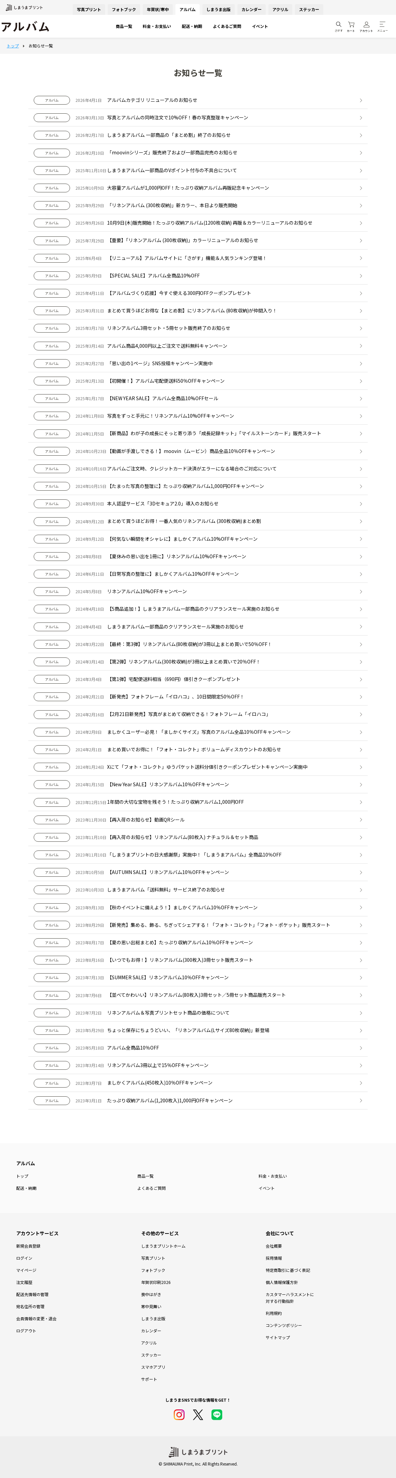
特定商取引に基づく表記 (288, 1270)
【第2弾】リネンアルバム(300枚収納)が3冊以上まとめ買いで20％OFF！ (184, 661)
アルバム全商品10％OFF (133, 1047)
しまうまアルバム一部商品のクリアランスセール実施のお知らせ (175, 626)
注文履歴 (24, 1282)
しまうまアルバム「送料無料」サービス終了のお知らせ (166, 889)
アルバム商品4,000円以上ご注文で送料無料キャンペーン (167, 345)
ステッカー (309, 9)
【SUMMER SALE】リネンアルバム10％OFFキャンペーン (168, 977)
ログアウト (26, 1330)
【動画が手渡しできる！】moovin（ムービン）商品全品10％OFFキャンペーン (191, 451)
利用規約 (274, 1313)
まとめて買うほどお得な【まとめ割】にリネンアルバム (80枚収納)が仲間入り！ (192, 310)
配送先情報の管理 (32, 1294)
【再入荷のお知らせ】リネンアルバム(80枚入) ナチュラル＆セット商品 (182, 837)
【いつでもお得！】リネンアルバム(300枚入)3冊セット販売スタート (180, 959)
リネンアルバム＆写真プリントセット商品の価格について (168, 1012)
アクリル (280, 9)
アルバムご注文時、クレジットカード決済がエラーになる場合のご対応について (192, 468)
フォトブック (124, 9)
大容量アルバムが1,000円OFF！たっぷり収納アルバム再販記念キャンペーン (188, 187)
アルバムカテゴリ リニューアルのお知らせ (152, 100)
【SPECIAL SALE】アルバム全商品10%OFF (153, 275)
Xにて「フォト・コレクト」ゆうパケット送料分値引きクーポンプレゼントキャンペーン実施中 (207, 766)
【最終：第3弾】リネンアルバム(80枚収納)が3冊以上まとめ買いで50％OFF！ (189, 644)
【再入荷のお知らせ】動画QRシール (146, 819)
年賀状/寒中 (158, 9)
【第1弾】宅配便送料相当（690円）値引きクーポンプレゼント (173, 679)
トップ (22, 1176)
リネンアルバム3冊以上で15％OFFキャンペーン (157, 1065)
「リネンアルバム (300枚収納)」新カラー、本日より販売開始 (172, 205)
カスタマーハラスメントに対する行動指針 (290, 1297)
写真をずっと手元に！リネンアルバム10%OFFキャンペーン (170, 415)
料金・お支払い (157, 26)
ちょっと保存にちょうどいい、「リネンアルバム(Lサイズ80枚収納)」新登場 (188, 1030)
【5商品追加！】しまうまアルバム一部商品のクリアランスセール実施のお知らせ (193, 608)
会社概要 (274, 1246)
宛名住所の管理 (30, 1306)
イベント (260, 26)
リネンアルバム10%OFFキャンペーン (147, 591)
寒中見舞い (151, 1306)
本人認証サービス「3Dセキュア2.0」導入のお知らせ (163, 503)
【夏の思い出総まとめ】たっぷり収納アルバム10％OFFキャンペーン (180, 942)
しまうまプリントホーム (163, 1246)
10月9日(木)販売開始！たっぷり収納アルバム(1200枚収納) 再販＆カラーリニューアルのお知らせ (209, 222)
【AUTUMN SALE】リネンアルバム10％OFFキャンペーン (168, 872)
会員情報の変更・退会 (36, 1318)
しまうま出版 (218, 9)
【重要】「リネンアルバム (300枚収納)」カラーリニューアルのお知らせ (182, 240)
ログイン (24, 1258)
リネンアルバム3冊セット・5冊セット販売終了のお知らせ (168, 328)
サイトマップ (278, 1337)
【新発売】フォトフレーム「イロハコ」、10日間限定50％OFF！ (175, 696)
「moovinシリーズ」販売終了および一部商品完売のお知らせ (172, 152)
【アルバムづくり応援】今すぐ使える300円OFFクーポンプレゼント (179, 293)
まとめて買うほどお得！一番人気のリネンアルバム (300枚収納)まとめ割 (184, 521)
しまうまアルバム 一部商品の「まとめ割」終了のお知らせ (169, 134)
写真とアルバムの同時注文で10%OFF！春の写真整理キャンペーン (177, 117)
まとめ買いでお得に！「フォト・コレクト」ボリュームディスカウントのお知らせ (194, 749)
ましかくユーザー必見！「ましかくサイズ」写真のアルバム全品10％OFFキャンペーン (199, 731)
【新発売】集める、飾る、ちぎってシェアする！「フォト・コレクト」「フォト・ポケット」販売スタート (218, 924)
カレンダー (251, 9)
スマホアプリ (153, 1367)
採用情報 (274, 1258)
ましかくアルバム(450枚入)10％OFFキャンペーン (159, 1082)
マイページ (26, 1270)
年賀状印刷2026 (156, 1282)
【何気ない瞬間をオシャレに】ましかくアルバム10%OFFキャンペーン (182, 538)
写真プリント (89, 9)
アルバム (187, 9)
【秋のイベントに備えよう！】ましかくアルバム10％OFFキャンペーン (182, 907)
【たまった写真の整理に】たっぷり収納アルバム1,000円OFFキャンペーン (185, 486)
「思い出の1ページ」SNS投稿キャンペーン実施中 (159, 363)
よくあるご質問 (227, 26)
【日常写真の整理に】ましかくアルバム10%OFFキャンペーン (173, 573)
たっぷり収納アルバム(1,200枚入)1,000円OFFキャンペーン (170, 1100)
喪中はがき (151, 1294)
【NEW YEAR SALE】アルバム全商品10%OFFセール (162, 398)
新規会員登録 (28, 1246)
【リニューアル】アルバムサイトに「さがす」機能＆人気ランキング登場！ (187, 258)
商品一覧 (124, 26)
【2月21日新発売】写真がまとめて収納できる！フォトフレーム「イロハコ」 (189, 714)
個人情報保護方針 (282, 1282)
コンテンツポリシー (284, 1325)
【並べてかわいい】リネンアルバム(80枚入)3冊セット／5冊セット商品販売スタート (196, 994)
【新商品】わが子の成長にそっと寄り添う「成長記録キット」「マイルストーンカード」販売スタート (214, 433)
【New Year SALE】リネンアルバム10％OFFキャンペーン (168, 784)
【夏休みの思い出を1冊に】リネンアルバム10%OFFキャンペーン (176, 556)
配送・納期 (192, 26)
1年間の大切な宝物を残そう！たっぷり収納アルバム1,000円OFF (175, 801)
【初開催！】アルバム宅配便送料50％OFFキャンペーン (166, 380)
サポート (149, 1379)
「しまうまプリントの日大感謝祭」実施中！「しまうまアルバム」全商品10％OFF (194, 854)
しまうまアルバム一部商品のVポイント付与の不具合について (172, 170)
